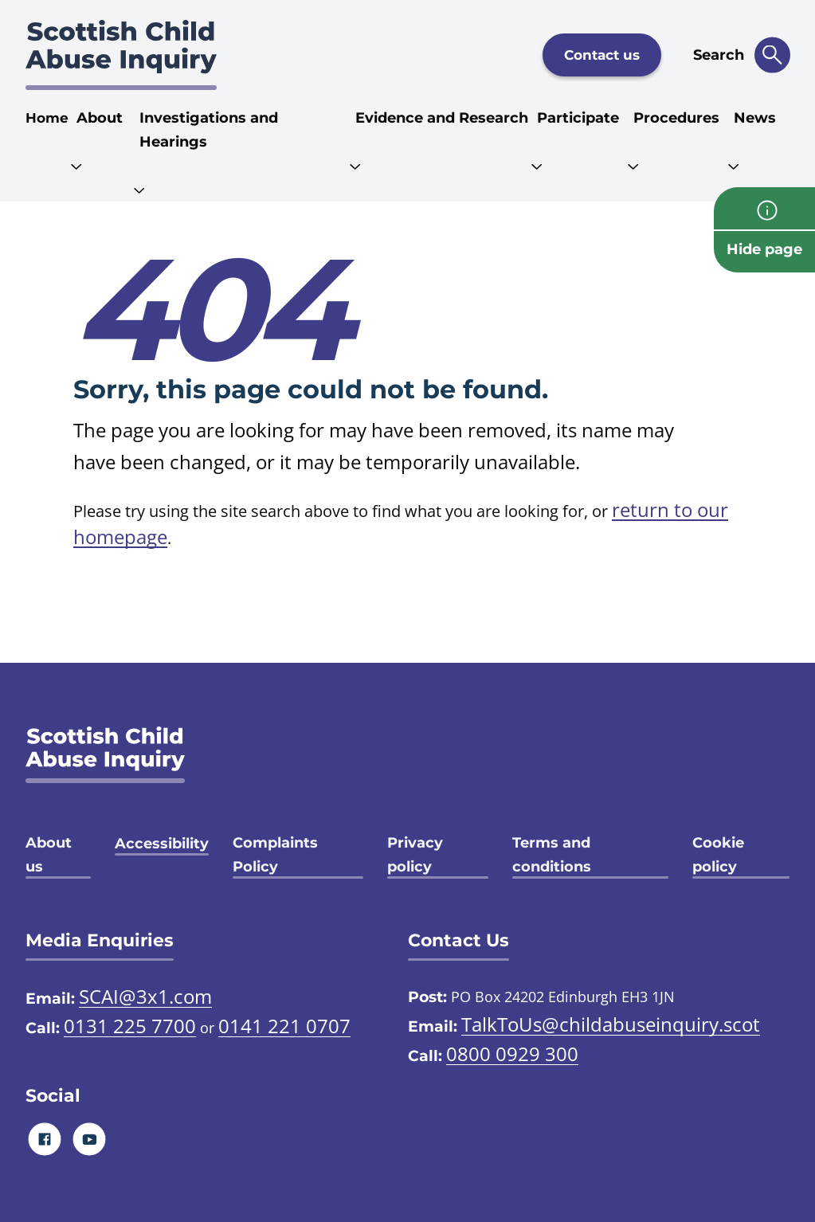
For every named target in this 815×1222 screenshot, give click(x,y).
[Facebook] (44, 1138)
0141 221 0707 (284, 1025)
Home (47, 118)
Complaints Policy (275, 854)
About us (48, 854)
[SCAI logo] (105, 755)
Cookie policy (718, 854)
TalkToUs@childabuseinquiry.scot (610, 1024)
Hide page (764, 249)
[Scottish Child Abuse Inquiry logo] (121, 55)
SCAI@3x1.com (145, 996)
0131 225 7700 (130, 1025)
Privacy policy (415, 854)
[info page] (764, 208)
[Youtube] (88, 1138)
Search (718, 55)
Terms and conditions (551, 854)
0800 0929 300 (512, 1053)
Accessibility (162, 843)
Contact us (602, 55)
